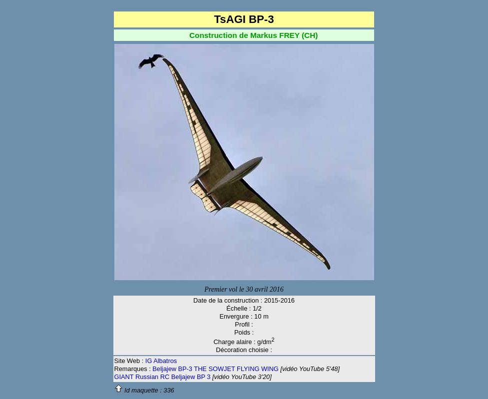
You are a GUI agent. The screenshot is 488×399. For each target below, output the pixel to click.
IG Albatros (161, 361)
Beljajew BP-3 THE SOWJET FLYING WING (215, 369)
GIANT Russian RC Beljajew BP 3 (162, 377)
